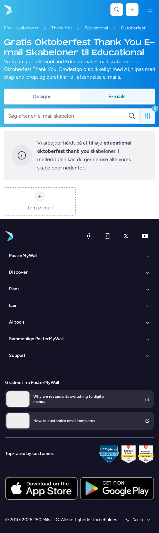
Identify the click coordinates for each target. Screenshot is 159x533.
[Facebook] (88, 236)
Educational (96, 28)
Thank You (61, 28)
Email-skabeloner (21, 28)
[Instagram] (107, 236)
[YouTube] (144, 236)
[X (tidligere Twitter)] (126, 236)
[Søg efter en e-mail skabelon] (68, 116)
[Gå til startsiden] (7, 9)
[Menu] (150, 10)
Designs (42, 96)
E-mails (116, 96)
